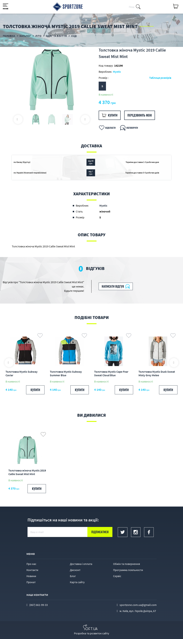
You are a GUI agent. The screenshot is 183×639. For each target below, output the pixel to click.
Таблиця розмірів (160, 77)
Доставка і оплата (81, 564)
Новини (31, 576)
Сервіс (117, 576)
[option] (52, 79)
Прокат (31, 582)
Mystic (117, 71)
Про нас (31, 564)
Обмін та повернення (126, 564)
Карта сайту (77, 582)
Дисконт (75, 570)
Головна (9, 36)
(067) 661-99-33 (38, 605)
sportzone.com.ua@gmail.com (138, 605)
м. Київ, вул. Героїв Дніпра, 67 (138, 611)
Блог (73, 576)
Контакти (32, 570)
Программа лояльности (128, 570)
